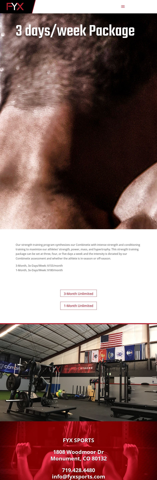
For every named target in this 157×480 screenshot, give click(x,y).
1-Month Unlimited (78, 305)
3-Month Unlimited (78, 293)
